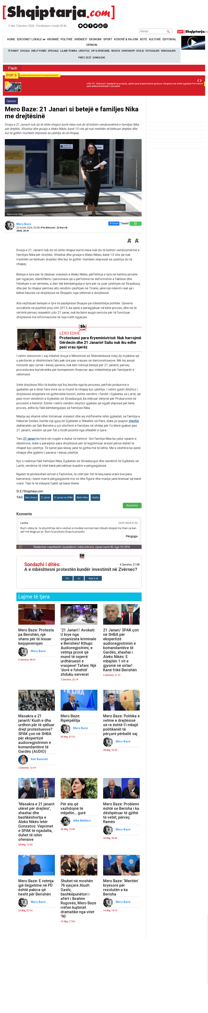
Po (67, 578)
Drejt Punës (38, 51)
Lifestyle (84, 51)
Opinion (91, 45)
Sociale (25, 51)
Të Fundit (13, 51)
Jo (78, 578)
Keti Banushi (40, 759)
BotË (143, 39)
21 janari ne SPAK (63, 497)
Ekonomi (95, 39)
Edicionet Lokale (31, 39)
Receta (115, 51)
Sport (107, 39)
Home (11, 39)
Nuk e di (93, 578)
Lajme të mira (68, 51)
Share (113, 223)
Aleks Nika (82, 497)
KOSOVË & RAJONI (126, 39)
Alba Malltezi (82, 820)
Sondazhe (99, 57)
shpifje (134, 421)
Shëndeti (80, 39)
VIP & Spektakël (100, 51)
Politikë (66, 39)
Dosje (140, 51)
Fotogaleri (152, 51)
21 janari (29, 439)
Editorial (169, 39)
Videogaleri (168, 51)
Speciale (53, 51)
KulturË (155, 39)
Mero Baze (24, 224)
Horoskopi (128, 51)
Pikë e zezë (84, 57)
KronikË (53, 39)
